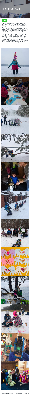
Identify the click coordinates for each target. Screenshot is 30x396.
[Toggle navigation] (27, 1)
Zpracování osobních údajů (7, 393)
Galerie (5, 20)
